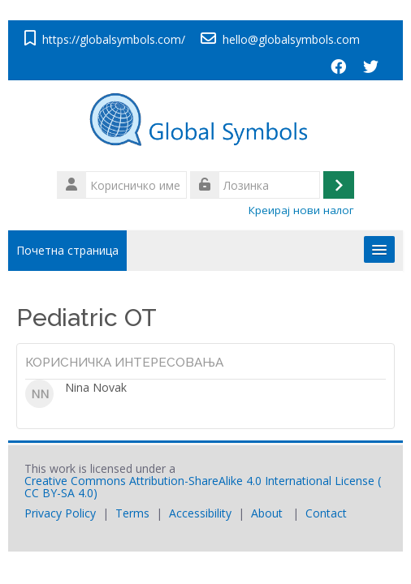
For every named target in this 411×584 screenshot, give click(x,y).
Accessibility (200, 513)
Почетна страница (67, 250)
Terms (132, 513)
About (267, 513)
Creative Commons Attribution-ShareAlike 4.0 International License (199, 480)
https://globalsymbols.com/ (113, 39)
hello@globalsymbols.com (291, 39)
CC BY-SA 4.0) (60, 493)
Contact (326, 513)
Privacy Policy (60, 513)
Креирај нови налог (301, 210)
